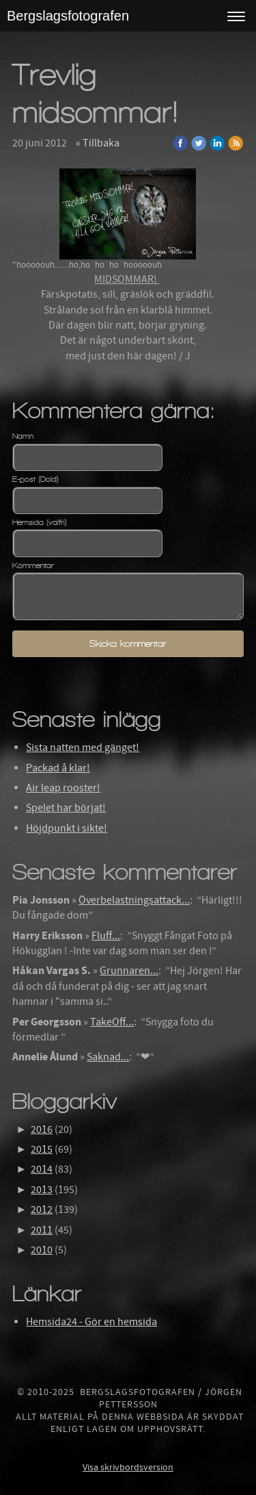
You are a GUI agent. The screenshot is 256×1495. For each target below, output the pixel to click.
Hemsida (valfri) (39, 522)
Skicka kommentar (127, 644)
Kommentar (33, 565)
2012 (42, 1209)
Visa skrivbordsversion (128, 1467)
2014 (42, 1169)
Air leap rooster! (63, 788)
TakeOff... (112, 1022)
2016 (42, 1129)
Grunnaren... (129, 971)
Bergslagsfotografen (68, 15)
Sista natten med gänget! (82, 747)
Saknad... (108, 1057)
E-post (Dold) (35, 479)
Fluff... (105, 936)
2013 (42, 1190)
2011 (42, 1230)
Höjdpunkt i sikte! (66, 828)
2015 (42, 1149)
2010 (42, 1250)
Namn (22, 436)
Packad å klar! (58, 768)
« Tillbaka (97, 143)
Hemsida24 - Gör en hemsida (91, 1322)
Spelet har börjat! (66, 808)
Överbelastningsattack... (134, 900)
